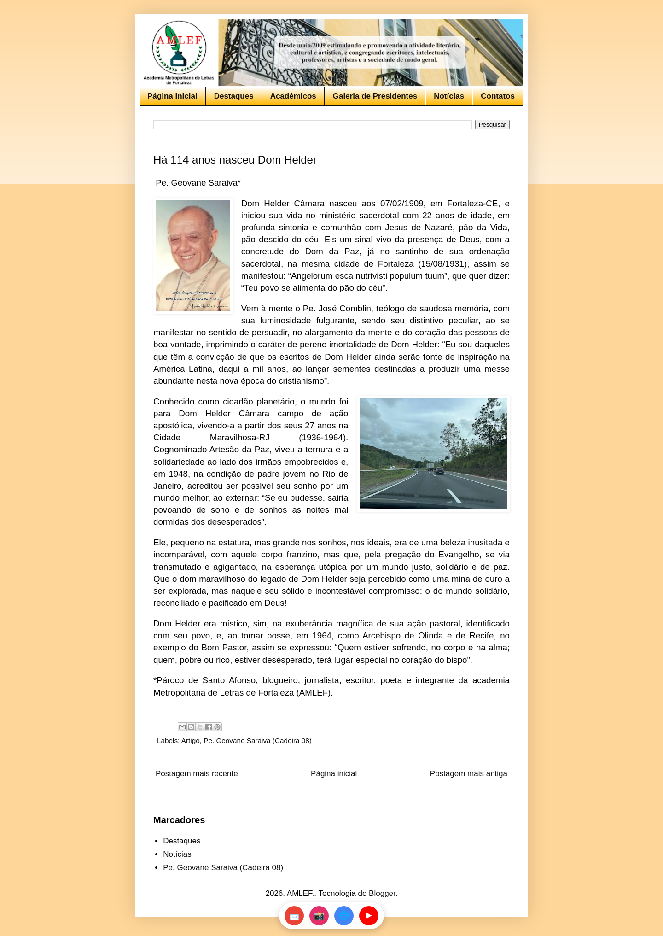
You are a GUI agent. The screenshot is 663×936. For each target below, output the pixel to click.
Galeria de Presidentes (375, 96)
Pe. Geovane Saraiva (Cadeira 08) (258, 740)
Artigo (190, 740)
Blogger (382, 893)
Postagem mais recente (197, 773)
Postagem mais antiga (468, 773)
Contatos (498, 96)
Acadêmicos (293, 96)
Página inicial (172, 96)
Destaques (234, 96)
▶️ (368, 915)
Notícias (449, 96)
